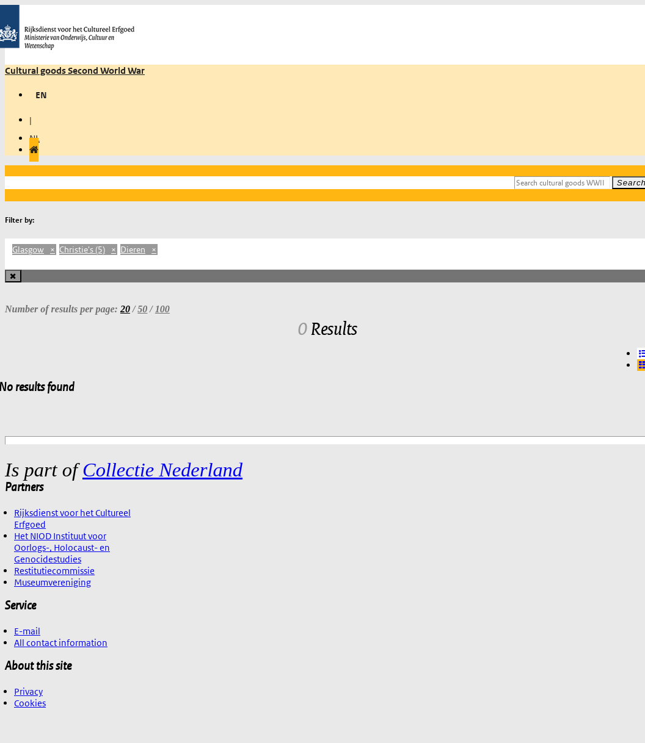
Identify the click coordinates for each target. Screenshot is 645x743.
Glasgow (34, 249)
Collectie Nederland (162, 470)
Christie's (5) (88, 249)
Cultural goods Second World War (75, 70)
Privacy (28, 691)
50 (142, 309)
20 (125, 309)
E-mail (27, 631)
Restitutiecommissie (54, 570)
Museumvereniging (52, 582)
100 (162, 309)
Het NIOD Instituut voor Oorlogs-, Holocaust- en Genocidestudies (62, 547)
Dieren (139, 249)
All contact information (61, 642)
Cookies (30, 703)
